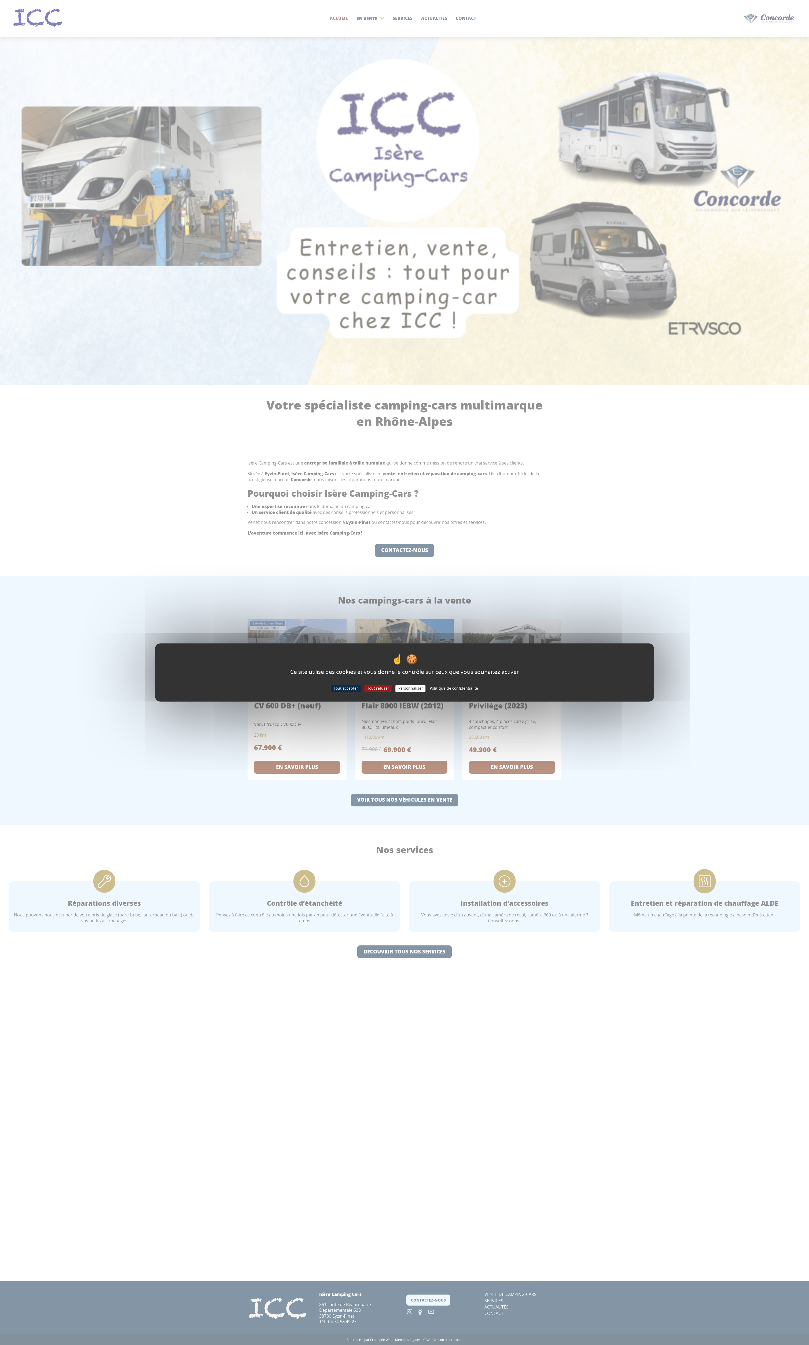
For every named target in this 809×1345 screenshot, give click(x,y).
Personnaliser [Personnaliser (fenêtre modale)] (410, 688)
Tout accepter (346, 688)
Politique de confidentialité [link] (454, 688)
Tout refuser (378, 688)
